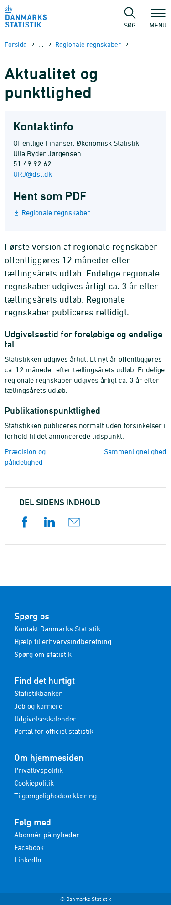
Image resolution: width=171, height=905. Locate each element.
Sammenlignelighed (135, 451)
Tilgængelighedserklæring (55, 795)
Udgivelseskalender (45, 719)
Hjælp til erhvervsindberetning (62, 641)
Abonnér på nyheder (46, 834)
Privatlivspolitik (38, 770)
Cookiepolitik (34, 783)
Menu (158, 20)
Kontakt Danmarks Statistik (57, 628)
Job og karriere (38, 706)
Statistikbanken (38, 693)
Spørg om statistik (43, 654)
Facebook (29, 847)
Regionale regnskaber (88, 44)
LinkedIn (27, 860)
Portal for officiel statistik (53, 731)
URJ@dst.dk (32, 174)
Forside (16, 44)
